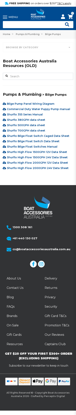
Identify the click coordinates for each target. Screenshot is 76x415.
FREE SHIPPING (38, 3)
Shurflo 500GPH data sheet (24, 125)
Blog (10, 297)
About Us (14, 278)
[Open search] (65, 24)
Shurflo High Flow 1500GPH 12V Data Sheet (35, 152)
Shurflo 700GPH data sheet (24, 130)
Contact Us (15, 288)
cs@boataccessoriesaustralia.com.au (41, 249)
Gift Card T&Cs (55, 316)
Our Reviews (54, 335)
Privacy (50, 297)
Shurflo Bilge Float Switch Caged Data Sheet (36, 136)
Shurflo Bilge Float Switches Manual (30, 146)
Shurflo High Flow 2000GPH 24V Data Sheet (36, 168)
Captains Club (55, 344)
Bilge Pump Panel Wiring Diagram (28, 103)
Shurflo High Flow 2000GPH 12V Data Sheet (35, 162)
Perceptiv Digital (54, 396)
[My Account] (63, 17)
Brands (12, 316)
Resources (15, 344)
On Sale (13, 325)
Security (51, 306)
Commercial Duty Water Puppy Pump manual (36, 109)
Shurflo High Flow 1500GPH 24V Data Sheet (35, 157)
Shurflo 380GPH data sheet (24, 120)
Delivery (51, 278)
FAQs (10, 306)
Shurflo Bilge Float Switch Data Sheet (31, 141)
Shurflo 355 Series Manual (23, 114)
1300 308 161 (22, 227)
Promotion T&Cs (57, 325)
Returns (51, 288)
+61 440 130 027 (25, 238)
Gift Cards (14, 335)
